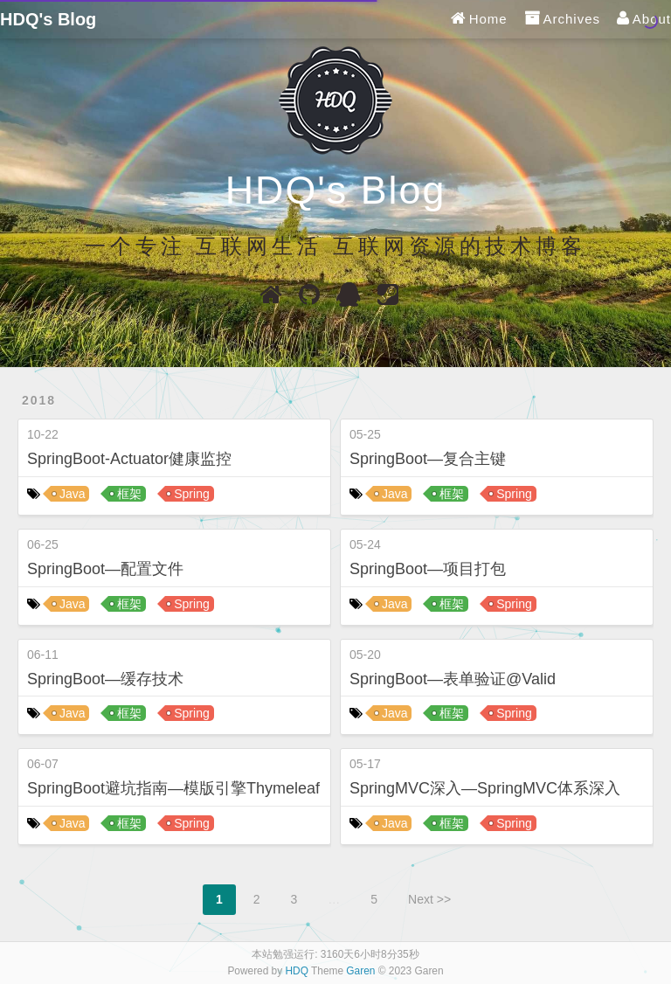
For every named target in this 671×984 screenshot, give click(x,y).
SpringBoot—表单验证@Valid (452, 679)
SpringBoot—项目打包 (427, 569)
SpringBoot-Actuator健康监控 (129, 459)
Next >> (429, 899)
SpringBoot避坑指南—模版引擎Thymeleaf (173, 788)
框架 (129, 494)
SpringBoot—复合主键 (427, 459)
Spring (191, 494)
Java (72, 494)
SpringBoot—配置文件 (105, 569)
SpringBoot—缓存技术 (105, 679)
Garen (360, 971)
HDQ (297, 971)
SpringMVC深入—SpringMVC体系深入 (484, 788)
